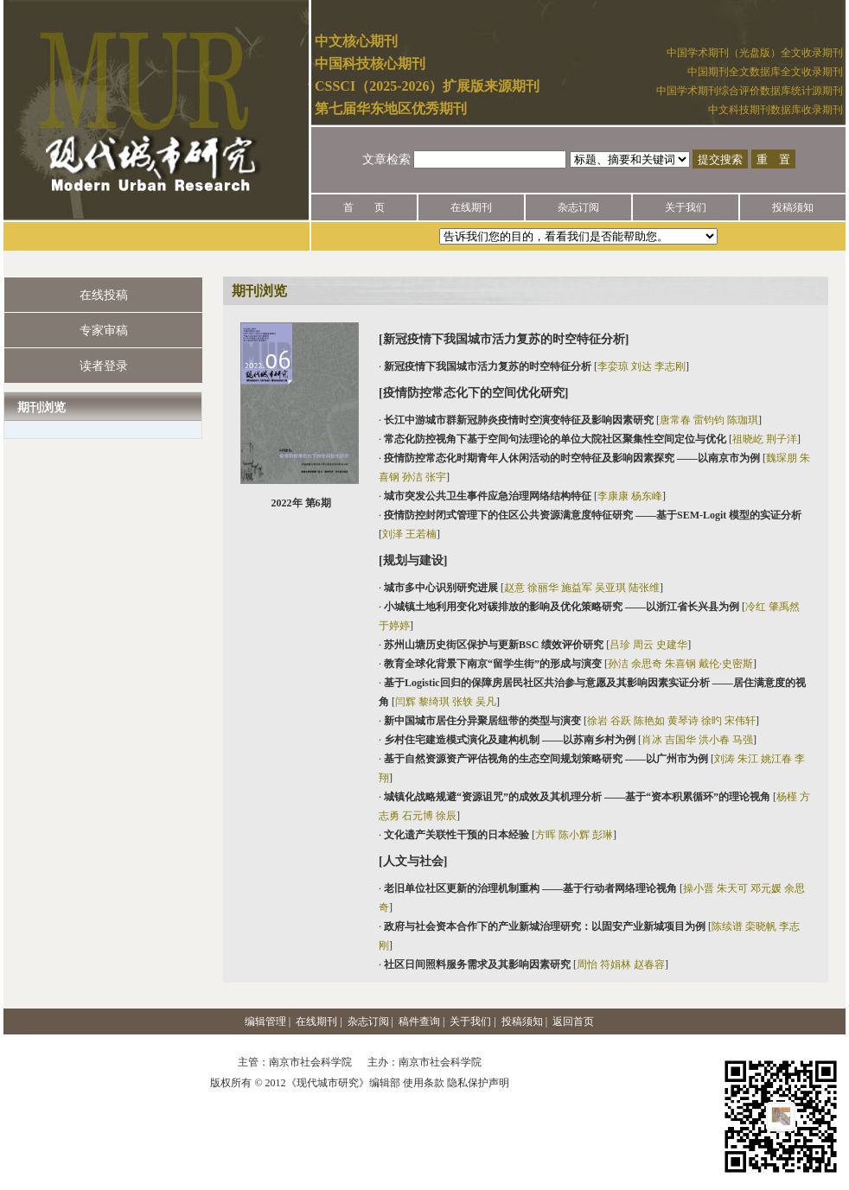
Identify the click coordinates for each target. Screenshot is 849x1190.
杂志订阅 (578, 207)
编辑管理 (265, 1021)
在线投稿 (104, 295)
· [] (534, 366)
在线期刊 (471, 207)
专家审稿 (104, 330)
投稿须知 (793, 207)
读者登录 (104, 366)
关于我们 (685, 207)
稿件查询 (419, 1021)
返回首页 (573, 1021)
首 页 (364, 207)
